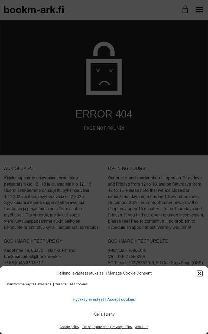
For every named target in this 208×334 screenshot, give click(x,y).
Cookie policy (69, 327)
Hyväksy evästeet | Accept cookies (104, 299)
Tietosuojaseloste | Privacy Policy (107, 327)
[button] (199, 273)
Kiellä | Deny (104, 314)
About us (141, 327)
